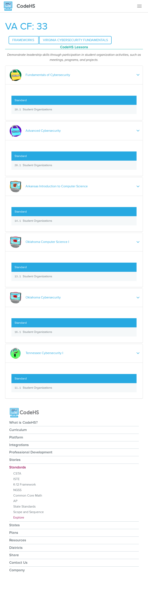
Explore (18, 517)
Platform (16, 437)
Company (17, 570)
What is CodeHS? (23, 422)
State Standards (24, 506)
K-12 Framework (24, 485)
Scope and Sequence (28, 512)
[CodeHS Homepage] (21, 6)
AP (15, 501)
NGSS (17, 490)
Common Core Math (27, 495)
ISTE (16, 479)
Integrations (19, 445)
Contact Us (18, 562)
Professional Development (30, 452)
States (14, 525)
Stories (15, 459)
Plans (13, 532)
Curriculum (18, 430)
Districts (16, 547)
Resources (17, 540)
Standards (17, 467)
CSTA (17, 474)
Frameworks (23, 40)
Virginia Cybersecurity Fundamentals (75, 40)
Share (14, 555)
